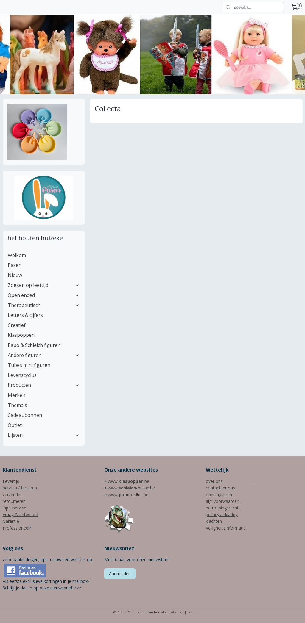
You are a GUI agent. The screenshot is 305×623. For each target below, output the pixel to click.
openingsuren (219, 494)
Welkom (17, 255)
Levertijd (11, 481)
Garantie (11, 521)
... (255, 481)
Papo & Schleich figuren (34, 345)
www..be (128, 481)
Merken (16, 395)
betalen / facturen (20, 488)
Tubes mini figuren (29, 365)
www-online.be (128, 494)
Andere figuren (44, 355)
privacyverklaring (222, 514)
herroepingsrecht (222, 508)
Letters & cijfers (25, 315)
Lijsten (44, 435)
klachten (214, 521)
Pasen (14, 265)
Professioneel (16, 528)
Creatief (17, 325)
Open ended (44, 295)
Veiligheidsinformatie (226, 528)
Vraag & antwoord (20, 514)
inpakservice (14, 508)
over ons (214, 481)
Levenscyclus (22, 375)
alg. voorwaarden (222, 501)
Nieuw (15, 275)
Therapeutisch (44, 305)
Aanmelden (120, 573)
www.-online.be (131, 488)
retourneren (14, 501)
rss (189, 612)
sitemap (177, 612)
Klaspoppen (21, 335)
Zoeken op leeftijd (44, 285)
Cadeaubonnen (25, 415)
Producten (44, 385)
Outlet (15, 425)
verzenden (13, 494)
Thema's (17, 405)
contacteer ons (220, 488)
